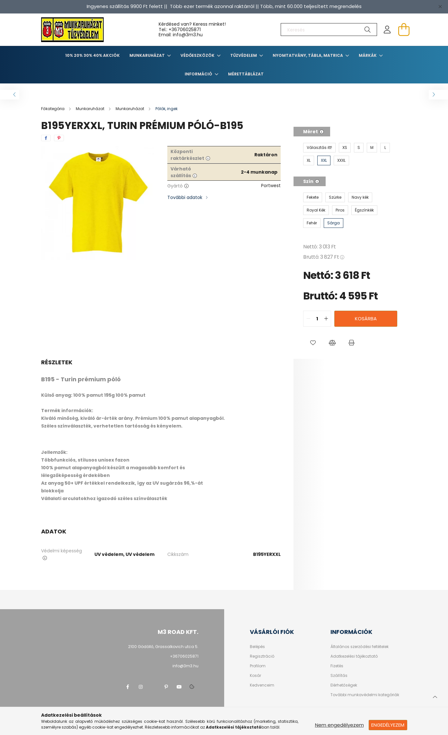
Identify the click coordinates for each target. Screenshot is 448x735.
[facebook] (46, 138)
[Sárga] (333, 223)
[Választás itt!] (319, 147)
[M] (372, 147)
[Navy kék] (360, 197)
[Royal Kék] (316, 210)
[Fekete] (312, 197)
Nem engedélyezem (339, 725)
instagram (140, 686)
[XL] (308, 160)
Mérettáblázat (246, 74)
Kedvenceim (262, 685)
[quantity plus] (326, 319)
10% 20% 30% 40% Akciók (92, 55)
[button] (312, 342)
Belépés (257, 646)
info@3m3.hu (185, 666)
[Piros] (340, 210)
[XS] (345, 147)
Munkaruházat (147, 55)
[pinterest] (59, 138)
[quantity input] (317, 318)
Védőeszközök (197, 55)
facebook (127, 686)
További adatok (184, 197)
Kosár (255, 675)
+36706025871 (185, 29)
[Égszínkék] (364, 210)
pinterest (166, 686)
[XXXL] (341, 160)
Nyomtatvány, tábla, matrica (308, 55)
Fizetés (336, 666)
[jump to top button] (435, 696)
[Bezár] (440, 6)
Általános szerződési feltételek (359, 646)
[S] (359, 147)
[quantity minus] (308, 319)
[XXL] (323, 160)
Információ (199, 74)
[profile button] (387, 29)
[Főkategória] (53, 108)
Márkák (368, 55)
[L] (385, 147)
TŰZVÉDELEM (244, 55)
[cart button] (404, 29)
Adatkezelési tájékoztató (354, 656)
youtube (179, 686)
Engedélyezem (387, 725)
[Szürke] (335, 197)
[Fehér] (312, 223)
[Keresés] (329, 29)
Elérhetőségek (343, 685)
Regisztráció (262, 656)
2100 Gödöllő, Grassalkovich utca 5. (163, 646)
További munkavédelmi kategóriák (364, 695)
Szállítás (338, 675)
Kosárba (366, 318)
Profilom (258, 666)
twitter (153, 686)
